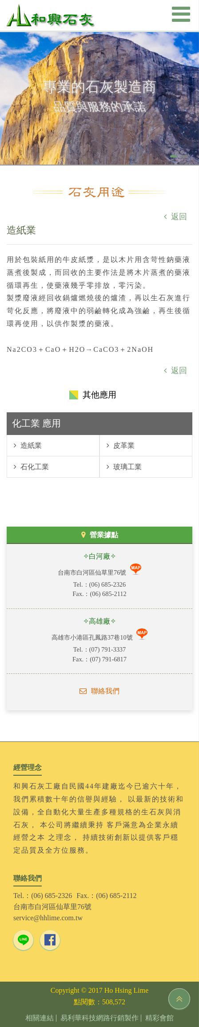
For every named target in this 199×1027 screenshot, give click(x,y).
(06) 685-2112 (108, 593)
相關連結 (39, 1018)
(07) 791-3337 (107, 649)
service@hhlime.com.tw (48, 918)
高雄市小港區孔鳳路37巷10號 (93, 637)
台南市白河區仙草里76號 (93, 572)
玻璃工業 (126, 467)
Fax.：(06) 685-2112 (106, 895)
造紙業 (30, 445)
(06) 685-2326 (107, 584)
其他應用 (99, 395)
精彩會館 (159, 1018)
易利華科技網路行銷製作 (99, 1018)
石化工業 (34, 467)
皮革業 (123, 445)
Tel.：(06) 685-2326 (42, 895)
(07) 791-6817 (108, 659)
